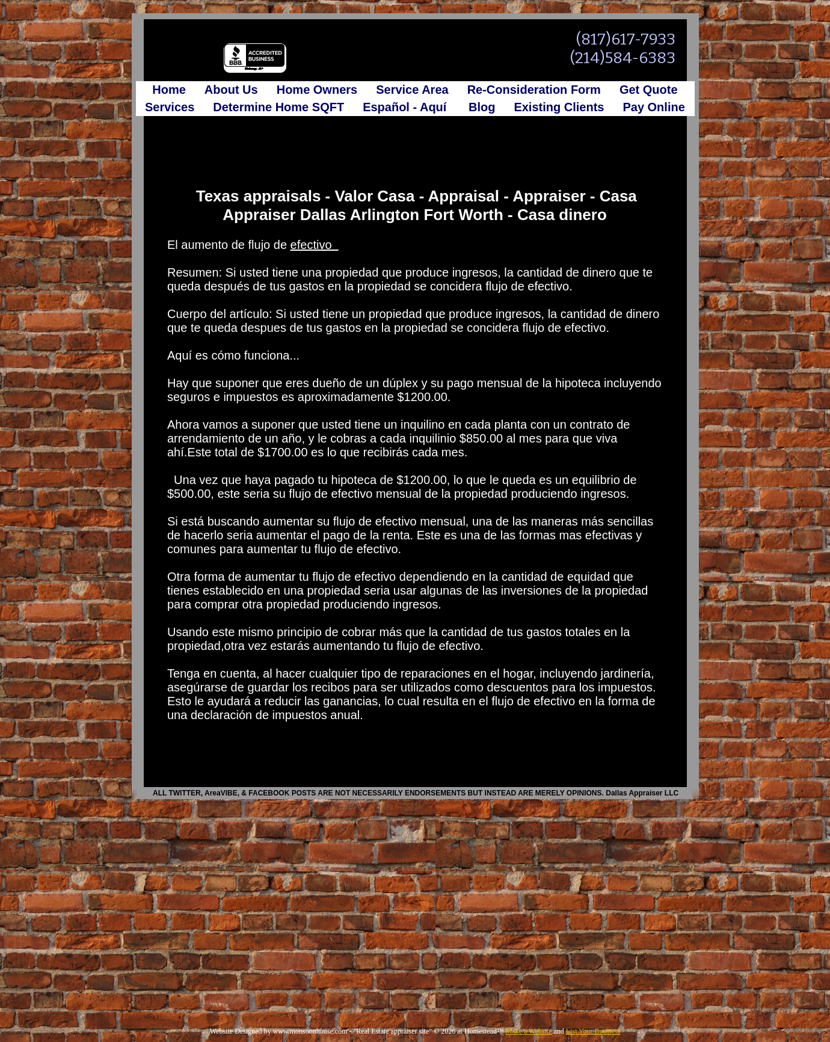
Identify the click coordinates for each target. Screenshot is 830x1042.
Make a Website (529, 1031)
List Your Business (593, 1031)
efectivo (314, 244)
